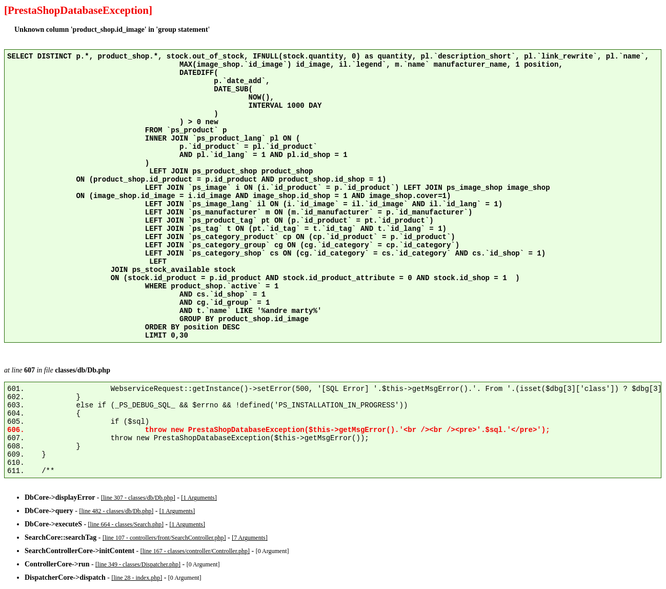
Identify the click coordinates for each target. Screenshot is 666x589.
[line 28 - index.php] (137, 577)
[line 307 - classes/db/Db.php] (138, 497)
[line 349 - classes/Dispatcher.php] (137, 564)
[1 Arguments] (198, 497)
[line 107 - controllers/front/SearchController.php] (164, 537)
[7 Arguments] (249, 537)
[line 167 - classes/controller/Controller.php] (195, 551)
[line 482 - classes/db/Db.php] (116, 511)
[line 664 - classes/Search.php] (126, 524)
